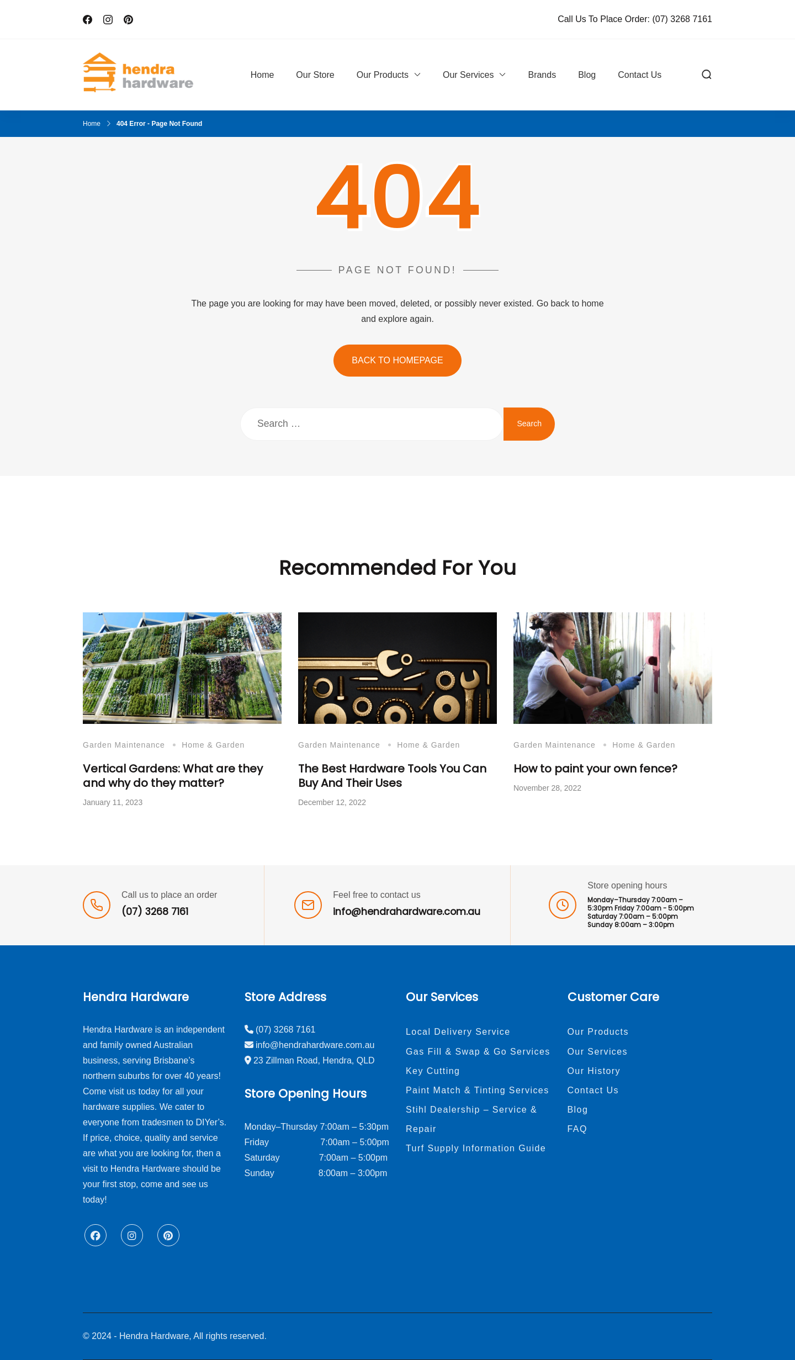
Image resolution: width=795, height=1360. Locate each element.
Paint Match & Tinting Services (477, 1090)
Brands (542, 75)
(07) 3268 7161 (682, 19)
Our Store (315, 75)
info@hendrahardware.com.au (406, 911)
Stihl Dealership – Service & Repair (471, 1119)
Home (262, 75)
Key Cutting (433, 1071)
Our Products (383, 75)
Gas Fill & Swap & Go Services (478, 1051)
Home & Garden (213, 744)
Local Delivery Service (458, 1031)
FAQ (577, 1129)
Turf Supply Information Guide (476, 1148)
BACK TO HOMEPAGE (397, 360)
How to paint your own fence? (595, 768)
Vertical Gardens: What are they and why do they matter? (173, 776)
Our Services (468, 75)
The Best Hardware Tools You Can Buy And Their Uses (392, 776)
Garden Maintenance (124, 744)
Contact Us (639, 75)
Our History (594, 1071)
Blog (587, 75)
